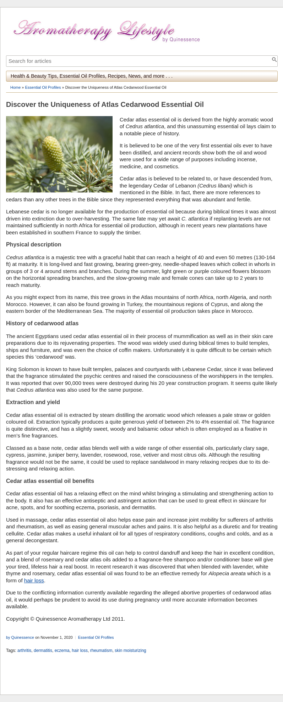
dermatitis (43, 650)
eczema (62, 650)
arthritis (24, 650)
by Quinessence (20, 637)
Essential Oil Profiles (43, 87)
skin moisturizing (130, 650)
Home (15, 87)
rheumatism (101, 650)
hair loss (34, 580)
